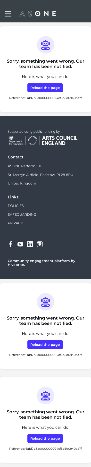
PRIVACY (15, 223)
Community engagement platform (39, 261)
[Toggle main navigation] (8, 14)
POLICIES (16, 206)
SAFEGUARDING (22, 214)
